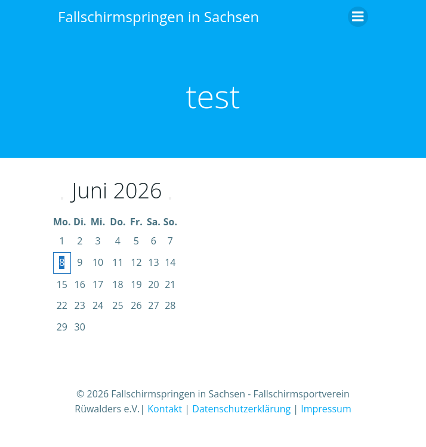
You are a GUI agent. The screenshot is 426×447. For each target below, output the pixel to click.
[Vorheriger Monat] (62, 198)
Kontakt (164, 408)
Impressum (326, 408)
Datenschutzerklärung (241, 408)
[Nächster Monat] (170, 198)
